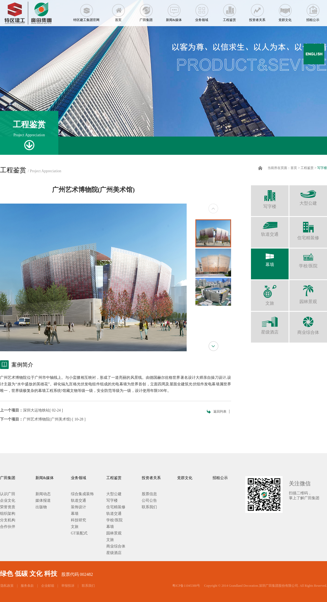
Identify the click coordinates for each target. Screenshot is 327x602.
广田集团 (146, 11)
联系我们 (149, 507)
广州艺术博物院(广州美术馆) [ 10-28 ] (54, 419)
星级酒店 (270, 323)
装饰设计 (78, 507)
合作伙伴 (7, 527)
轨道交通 (270, 227)
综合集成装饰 (82, 494)
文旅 (270, 292)
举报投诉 (67, 586)
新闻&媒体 (173, 11)
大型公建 (308, 195)
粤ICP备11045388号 (186, 586)
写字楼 (322, 168)
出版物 (41, 507)
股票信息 (149, 494)
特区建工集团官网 (86, 11)
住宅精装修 (308, 228)
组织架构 (7, 514)
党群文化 (285, 11)
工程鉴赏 (229, 11)
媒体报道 (43, 500)
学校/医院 (308, 258)
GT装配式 (79, 533)
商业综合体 (308, 323)
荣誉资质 (7, 507)
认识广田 (7, 494)
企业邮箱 (47, 586)
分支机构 (7, 520)
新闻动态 (43, 494)
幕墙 (270, 258)
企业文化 (7, 500)
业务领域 (201, 11)
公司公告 (149, 500)
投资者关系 (257, 11)
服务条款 (27, 586)
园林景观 (308, 292)
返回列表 (219, 411)
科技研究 (78, 520)
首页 (118, 11)
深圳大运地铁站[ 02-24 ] (43, 410)
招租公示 (312, 11)
